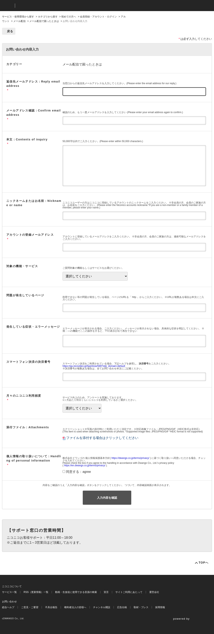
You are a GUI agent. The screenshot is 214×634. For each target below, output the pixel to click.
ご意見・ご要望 (29, 607)
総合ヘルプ (8, 607)
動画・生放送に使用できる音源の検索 (76, 592)
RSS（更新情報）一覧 (36, 592)
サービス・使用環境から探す (18, 16)
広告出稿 (122, 607)
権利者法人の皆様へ (75, 607)
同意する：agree (78, 471)
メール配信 (19, 21)
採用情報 (160, 607)
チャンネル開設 (101, 607)
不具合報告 (51, 607)
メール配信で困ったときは (44, 21)
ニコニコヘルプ (40, 5)
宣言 (106, 592)
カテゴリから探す (48, 16)
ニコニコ (7, 5)
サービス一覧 (9, 592)
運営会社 (154, 592)
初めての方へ (68, 16)
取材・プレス (141, 607)
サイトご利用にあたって (128, 592)
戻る (10, 31)
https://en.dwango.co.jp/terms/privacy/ (84, 465)
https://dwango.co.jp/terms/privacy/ (130, 458)
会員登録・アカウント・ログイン (98, 16)
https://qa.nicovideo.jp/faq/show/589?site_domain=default (94, 366)
